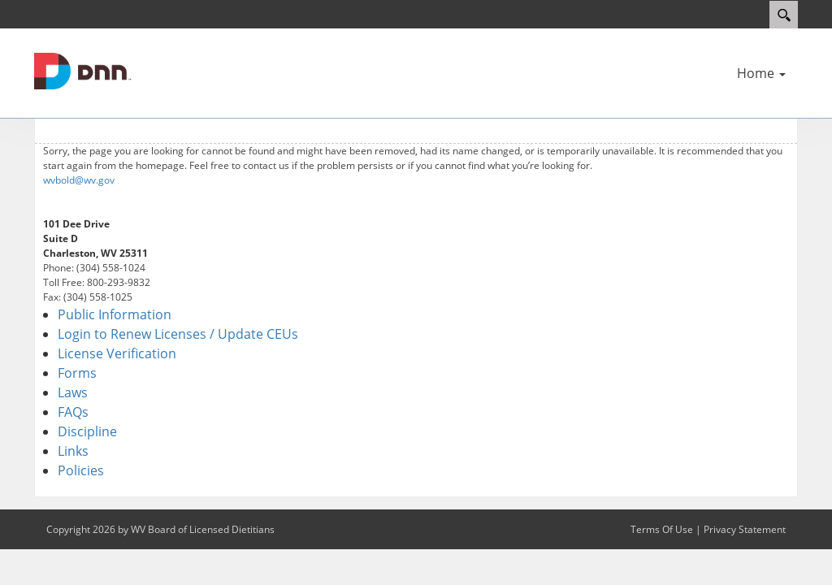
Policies (81, 470)
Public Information (114, 314)
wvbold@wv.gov (79, 180)
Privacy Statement (745, 529)
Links (73, 451)
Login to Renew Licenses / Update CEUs (178, 334)
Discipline (87, 431)
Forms (77, 373)
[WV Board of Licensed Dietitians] (83, 70)
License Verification (117, 353)
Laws (73, 392)
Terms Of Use (661, 529)
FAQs (73, 412)
